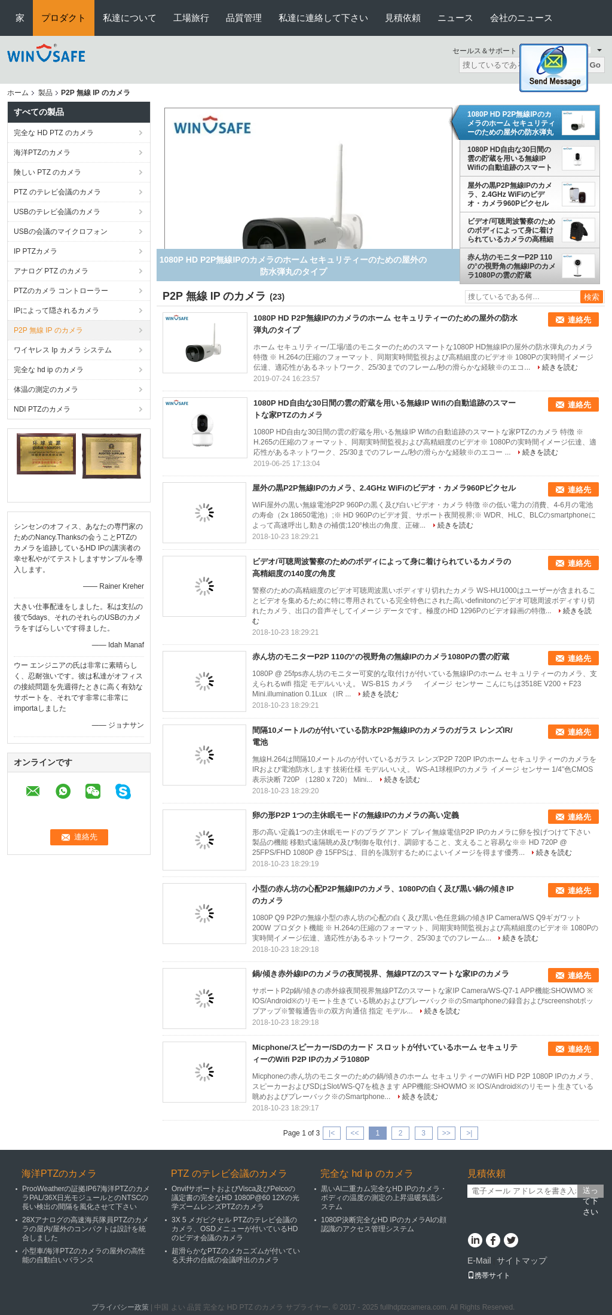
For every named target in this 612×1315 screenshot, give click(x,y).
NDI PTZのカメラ (42, 409)
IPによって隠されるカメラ (56, 310)
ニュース (455, 18)
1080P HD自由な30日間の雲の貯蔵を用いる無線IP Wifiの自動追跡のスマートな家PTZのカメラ (509, 158)
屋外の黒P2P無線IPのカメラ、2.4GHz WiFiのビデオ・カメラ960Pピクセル (509, 194)
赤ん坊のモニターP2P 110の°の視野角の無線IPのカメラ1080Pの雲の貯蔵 (511, 266)
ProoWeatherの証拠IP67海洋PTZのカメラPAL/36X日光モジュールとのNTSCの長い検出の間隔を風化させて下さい (86, 1198)
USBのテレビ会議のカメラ (57, 212)
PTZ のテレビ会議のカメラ (57, 192)
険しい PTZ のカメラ (47, 172)
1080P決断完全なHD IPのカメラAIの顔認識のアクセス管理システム (383, 1224)
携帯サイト (488, 1275)
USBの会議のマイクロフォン (61, 231)
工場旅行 (191, 18)
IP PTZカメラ (35, 251)
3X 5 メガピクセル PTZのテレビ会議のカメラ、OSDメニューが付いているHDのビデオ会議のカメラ (235, 1229)
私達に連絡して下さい (323, 18)
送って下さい (590, 1192)
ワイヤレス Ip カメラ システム (63, 350)
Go (595, 64)
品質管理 (244, 18)
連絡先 (579, 319)
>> (446, 1133)
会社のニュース (521, 18)
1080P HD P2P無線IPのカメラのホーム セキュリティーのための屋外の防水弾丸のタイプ (511, 123)
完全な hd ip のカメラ (49, 370)
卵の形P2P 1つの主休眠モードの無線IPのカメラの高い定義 (355, 815)
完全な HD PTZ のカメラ (54, 133)
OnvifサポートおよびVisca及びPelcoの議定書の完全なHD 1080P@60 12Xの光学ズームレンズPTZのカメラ (235, 1198)
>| (469, 1133)
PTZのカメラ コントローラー (61, 291)
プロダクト (63, 18)
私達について (130, 18)
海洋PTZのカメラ (42, 152)
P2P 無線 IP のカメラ (48, 330)
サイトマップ (522, 1260)
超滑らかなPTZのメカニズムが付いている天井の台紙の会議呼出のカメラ (236, 1255)
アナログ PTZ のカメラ (51, 271)
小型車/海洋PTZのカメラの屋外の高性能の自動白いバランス (83, 1255)
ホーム (18, 93)
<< (354, 1133)
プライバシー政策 (120, 1307)
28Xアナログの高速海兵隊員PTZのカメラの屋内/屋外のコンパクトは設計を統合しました (85, 1229)
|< (332, 1133)
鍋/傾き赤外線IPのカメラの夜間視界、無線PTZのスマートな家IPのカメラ (380, 973)
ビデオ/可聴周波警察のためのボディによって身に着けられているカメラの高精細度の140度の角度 (511, 230)
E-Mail (479, 1260)
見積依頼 (403, 18)
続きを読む (560, 367)
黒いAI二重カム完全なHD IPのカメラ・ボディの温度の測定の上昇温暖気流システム (384, 1198)
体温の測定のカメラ (46, 389)
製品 (45, 93)
